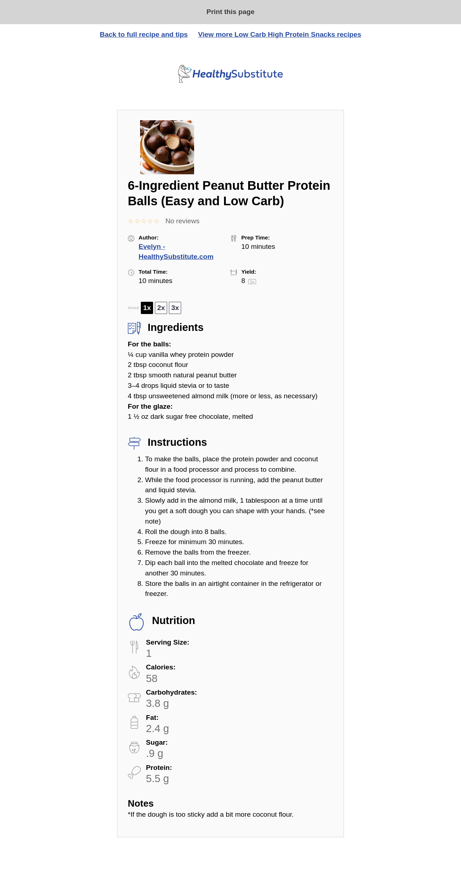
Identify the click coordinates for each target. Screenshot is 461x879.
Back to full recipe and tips (144, 34)
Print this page (230, 11)
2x (161, 307)
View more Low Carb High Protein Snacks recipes (279, 34)
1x (147, 307)
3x (175, 307)
